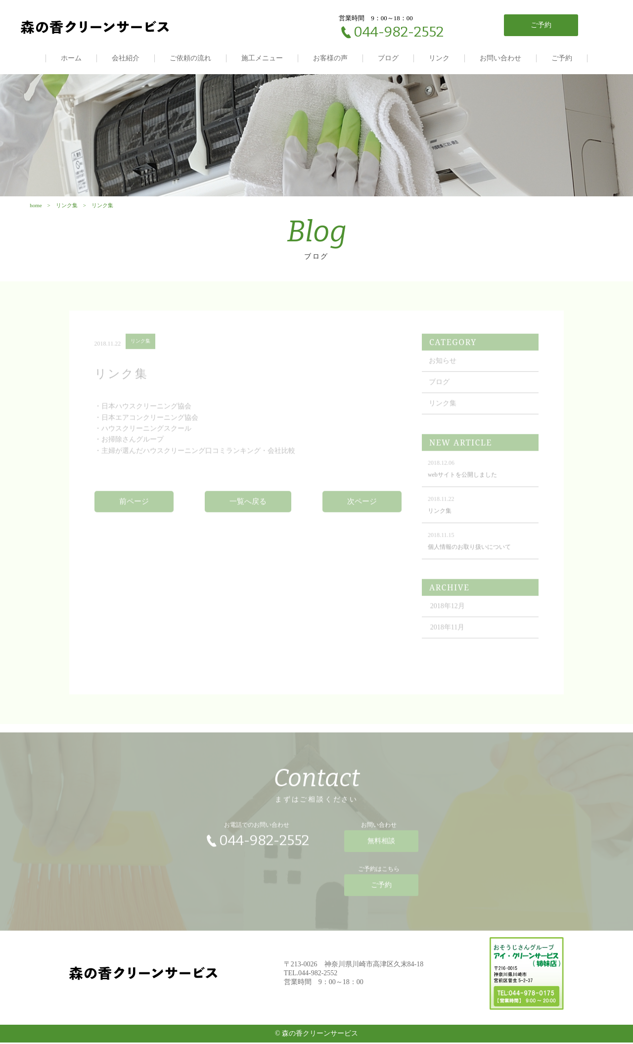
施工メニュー (262, 58)
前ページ (134, 506)
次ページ (362, 506)
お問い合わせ (500, 58)
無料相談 (381, 846)
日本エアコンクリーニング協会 (149, 422)
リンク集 (443, 408)
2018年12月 (448, 611)
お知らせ (443, 365)
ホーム (71, 58)
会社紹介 (125, 58)
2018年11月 (448, 632)
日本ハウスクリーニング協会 (146, 411)
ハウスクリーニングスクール (146, 433)
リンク (439, 58)
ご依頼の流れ (190, 58)
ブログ (388, 58)
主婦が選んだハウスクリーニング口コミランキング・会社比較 (198, 455)
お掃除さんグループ (132, 445)
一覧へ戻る (248, 506)
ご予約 (561, 58)
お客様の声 (330, 58)
